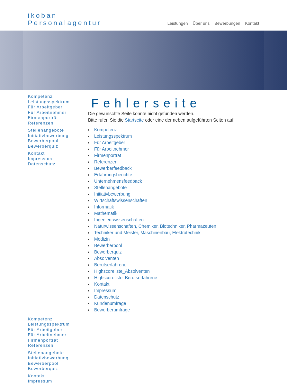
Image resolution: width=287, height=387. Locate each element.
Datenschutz (42, 163)
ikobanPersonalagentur (65, 19)
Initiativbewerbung (48, 135)
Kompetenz (40, 96)
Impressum (40, 158)
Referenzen (41, 123)
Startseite (134, 120)
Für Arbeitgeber (45, 107)
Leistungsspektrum (49, 101)
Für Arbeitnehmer (47, 112)
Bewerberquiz (43, 146)
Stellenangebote (46, 130)
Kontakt (36, 153)
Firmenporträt (43, 117)
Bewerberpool (43, 140)
